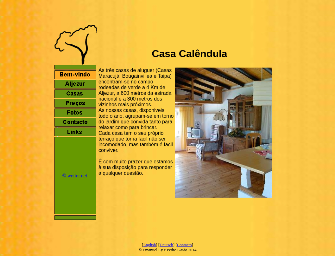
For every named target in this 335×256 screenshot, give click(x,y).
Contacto (184, 244)
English (149, 244)
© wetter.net (74, 175)
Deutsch (166, 244)
